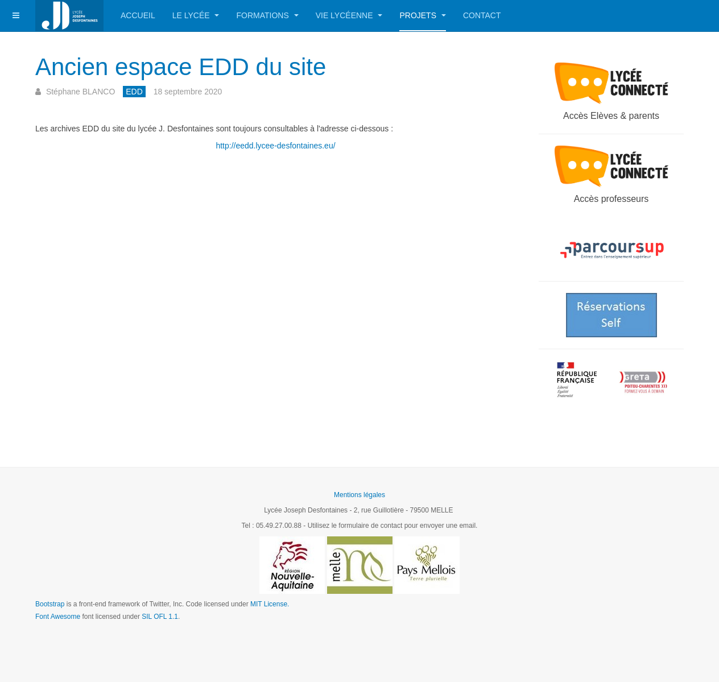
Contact (482, 15)
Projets (422, 15)
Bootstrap (49, 604)
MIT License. (269, 604)
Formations (267, 15)
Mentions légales (359, 495)
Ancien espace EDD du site (180, 66)
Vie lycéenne (349, 15)
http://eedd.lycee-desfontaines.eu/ (275, 145)
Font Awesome (57, 617)
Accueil (138, 15)
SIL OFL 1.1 (160, 617)
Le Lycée (196, 15)
